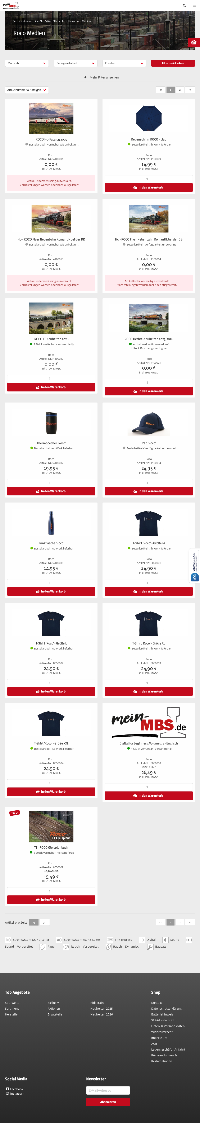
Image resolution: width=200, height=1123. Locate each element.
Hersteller (60, 21)
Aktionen (54, 1008)
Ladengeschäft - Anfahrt (168, 1049)
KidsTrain (97, 1003)
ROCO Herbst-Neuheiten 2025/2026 (148, 339)
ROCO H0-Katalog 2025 (51, 139)
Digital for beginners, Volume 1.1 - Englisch (148, 743)
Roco (71, 21)
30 (44, 922)
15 (34, 922)
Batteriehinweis (162, 1014)
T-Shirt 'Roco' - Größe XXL (51, 743)
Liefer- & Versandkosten (168, 1026)
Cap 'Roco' (149, 443)
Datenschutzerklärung (166, 1008)
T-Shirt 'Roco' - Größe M (149, 543)
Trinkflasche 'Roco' (51, 543)
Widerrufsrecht (162, 1032)
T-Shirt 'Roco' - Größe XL (148, 643)
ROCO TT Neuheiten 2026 (51, 339)
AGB (154, 1044)
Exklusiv (53, 1003)
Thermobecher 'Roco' (51, 443)
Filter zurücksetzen (173, 63)
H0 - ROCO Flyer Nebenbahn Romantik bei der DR (51, 239)
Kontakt (156, 1003)
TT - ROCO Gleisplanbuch (51, 848)
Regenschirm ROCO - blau (149, 139)
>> (190, 89)
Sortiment (12, 1008)
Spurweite (12, 1003)
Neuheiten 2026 (101, 1014)
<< (160, 89)
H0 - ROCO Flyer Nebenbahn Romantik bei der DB (148, 239)
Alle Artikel (46, 21)
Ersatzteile (55, 1014)
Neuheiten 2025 (101, 1008)
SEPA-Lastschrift (162, 1020)
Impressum (159, 1038)
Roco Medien (83, 21)
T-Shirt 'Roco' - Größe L (51, 643)
